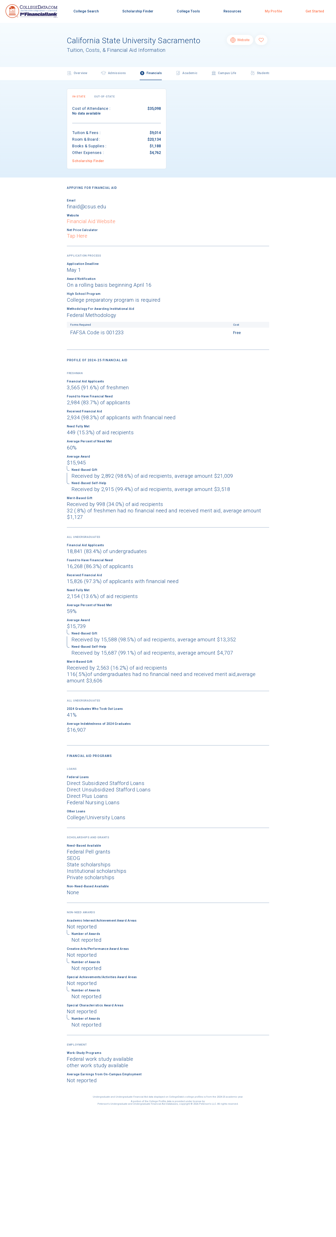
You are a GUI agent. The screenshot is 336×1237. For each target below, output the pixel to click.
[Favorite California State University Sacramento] (261, 40)
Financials (151, 73)
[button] (79, 96)
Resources (232, 11)
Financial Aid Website (91, 221)
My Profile (273, 11)
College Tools (188, 11)
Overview (77, 73)
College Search (86, 11)
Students (260, 73)
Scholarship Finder (137, 11)
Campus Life (223, 73)
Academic (186, 73)
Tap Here (77, 236)
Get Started (315, 11)
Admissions (113, 73)
